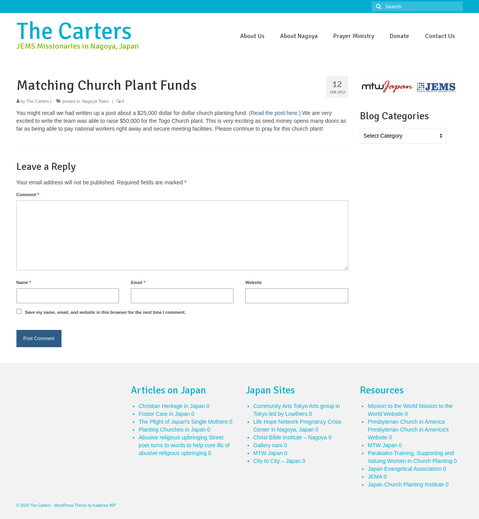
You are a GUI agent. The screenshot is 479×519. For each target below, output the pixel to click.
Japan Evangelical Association (404, 469)
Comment (27, 194)
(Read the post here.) (275, 113)
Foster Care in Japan (164, 414)
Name (23, 282)
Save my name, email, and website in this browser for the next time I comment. (105, 312)
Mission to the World (393, 406)
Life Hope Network (275, 422)
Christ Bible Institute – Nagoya (290, 437)
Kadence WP (104, 505)
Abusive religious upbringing (173, 437)
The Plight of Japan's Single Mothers (183, 422)
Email (138, 282)
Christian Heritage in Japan (172, 406)
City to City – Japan (277, 461)
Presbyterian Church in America (406, 422)
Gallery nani (268, 445)
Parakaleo (380, 453)
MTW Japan (268, 453)
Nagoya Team (95, 101)
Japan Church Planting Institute (406, 484)
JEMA (375, 476)
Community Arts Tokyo (280, 406)
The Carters (74, 31)
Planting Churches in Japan (172, 429)
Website (253, 282)
